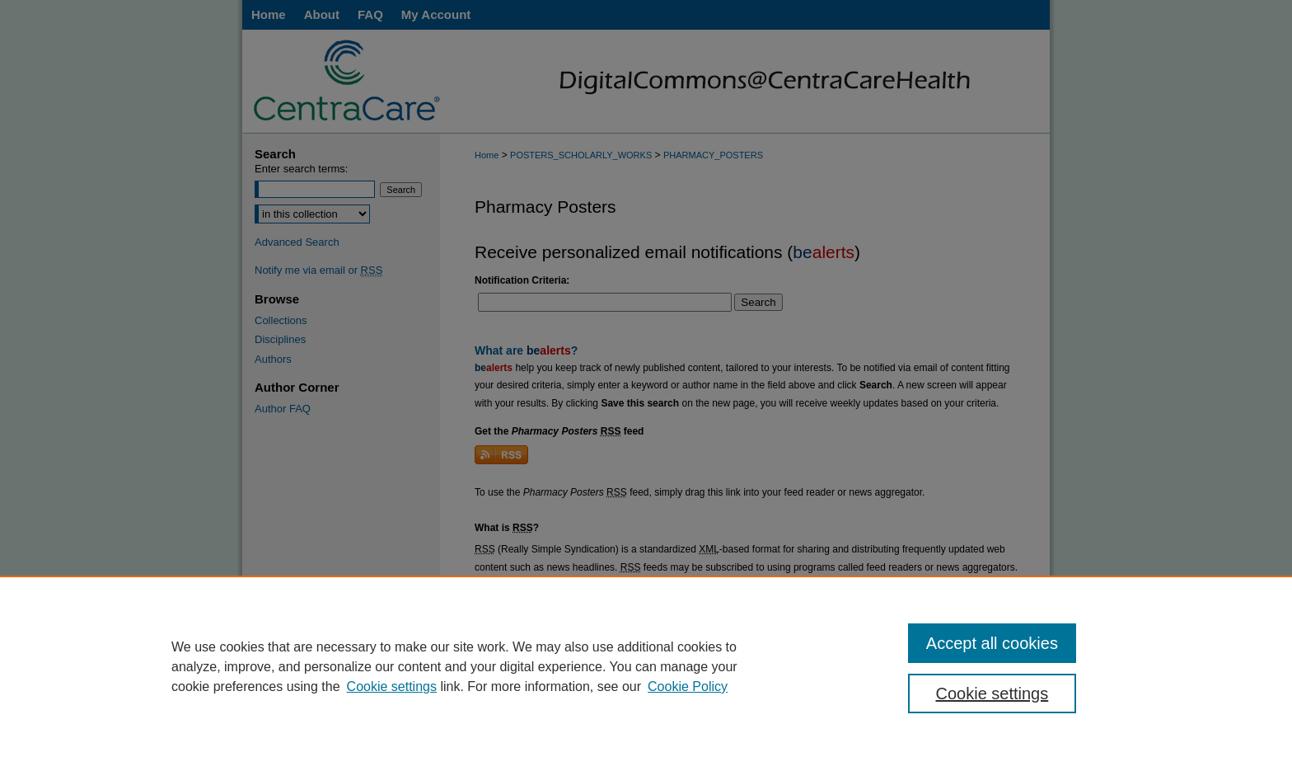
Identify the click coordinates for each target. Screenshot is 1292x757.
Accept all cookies (992, 643)
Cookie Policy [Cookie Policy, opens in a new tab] (688, 686)
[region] (646, 666)
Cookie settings (392, 686)
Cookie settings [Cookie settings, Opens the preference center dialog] (992, 693)
